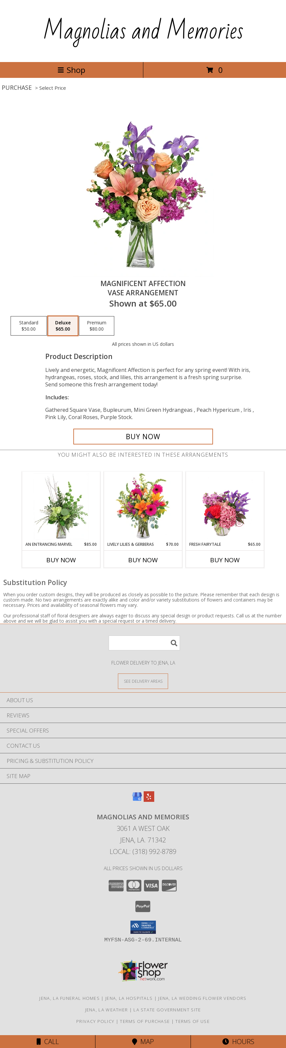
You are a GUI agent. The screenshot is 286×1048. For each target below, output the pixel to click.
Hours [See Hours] (238, 1041)
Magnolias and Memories (143, 31)
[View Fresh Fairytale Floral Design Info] (225, 506)
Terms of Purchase (145, 1021)
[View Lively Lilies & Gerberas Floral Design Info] (143, 506)
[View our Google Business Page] (137, 799)
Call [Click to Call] (48, 1041)
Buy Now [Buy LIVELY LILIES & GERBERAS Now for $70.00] (143, 560)
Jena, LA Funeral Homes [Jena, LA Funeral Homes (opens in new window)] (69, 998)
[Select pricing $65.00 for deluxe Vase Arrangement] (63, 326)
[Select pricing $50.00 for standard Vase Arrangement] (29, 326)
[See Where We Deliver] (143, 681)
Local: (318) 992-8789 (143, 851)
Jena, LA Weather (106, 1010)
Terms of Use (192, 1021)
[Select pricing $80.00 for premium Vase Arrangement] (96, 326)
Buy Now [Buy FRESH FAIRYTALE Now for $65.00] (225, 560)
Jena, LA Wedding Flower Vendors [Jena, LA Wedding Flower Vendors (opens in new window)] (202, 998)
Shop (71, 69)
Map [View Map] (143, 1041)
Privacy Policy (95, 1021)
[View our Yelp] (149, 799)
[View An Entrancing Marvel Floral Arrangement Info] (61, 506)
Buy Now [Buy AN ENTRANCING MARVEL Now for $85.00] (61, 560)
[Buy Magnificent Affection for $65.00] (143, 436)
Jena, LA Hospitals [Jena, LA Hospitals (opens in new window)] (129, 998)
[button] (143, 927)
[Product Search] (144, 643)
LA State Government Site (167, 1010)
